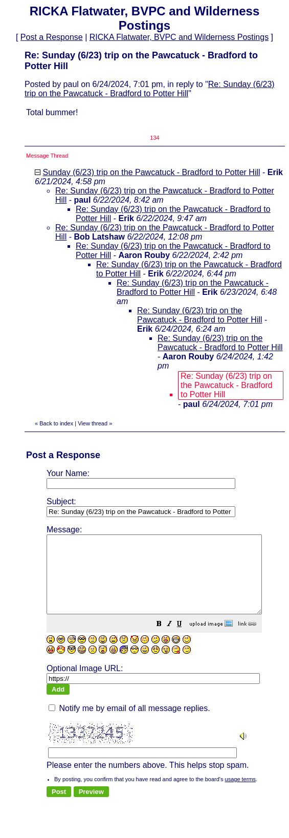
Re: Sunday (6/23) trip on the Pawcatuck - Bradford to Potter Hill (150, 89)
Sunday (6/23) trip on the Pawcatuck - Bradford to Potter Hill (151, 172)
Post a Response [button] (51, 37)
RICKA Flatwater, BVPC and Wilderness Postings (179, 37)
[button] (185, 640)
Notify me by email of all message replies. (129, 712)
